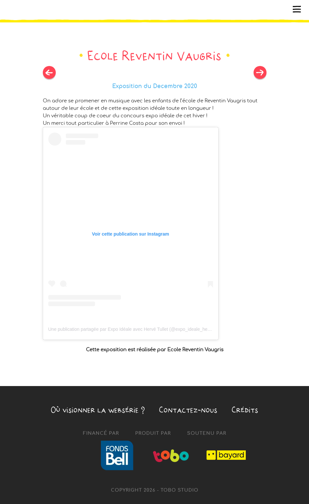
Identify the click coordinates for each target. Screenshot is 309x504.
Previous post (260, 72)
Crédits (245, 410)
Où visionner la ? (98, 410)
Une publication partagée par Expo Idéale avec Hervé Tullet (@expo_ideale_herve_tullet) (138, 329)
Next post (49, 72)
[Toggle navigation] (297, 9)
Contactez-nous (188, 410)
